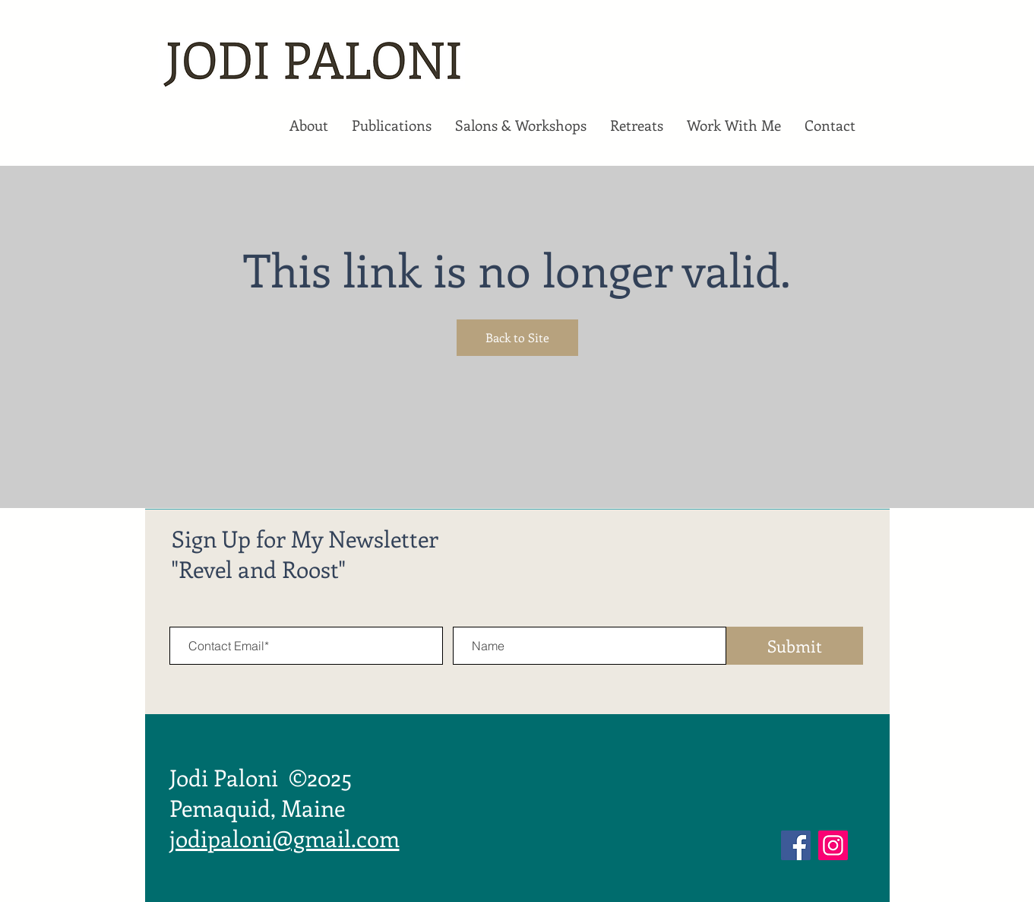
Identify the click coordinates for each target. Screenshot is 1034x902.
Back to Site (517, 337)
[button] (308, 125)
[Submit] (794, 646)
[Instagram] (833, 845)
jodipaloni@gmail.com (284, 838)
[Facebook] (796, 845)
